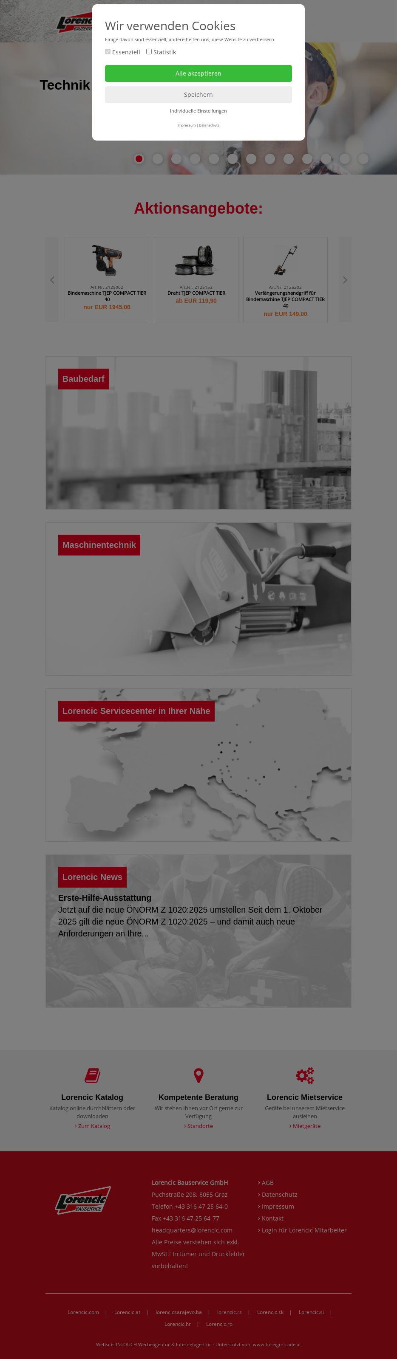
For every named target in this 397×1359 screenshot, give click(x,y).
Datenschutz (209, 125)
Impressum (187, 125)
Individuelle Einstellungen (198, 110)
